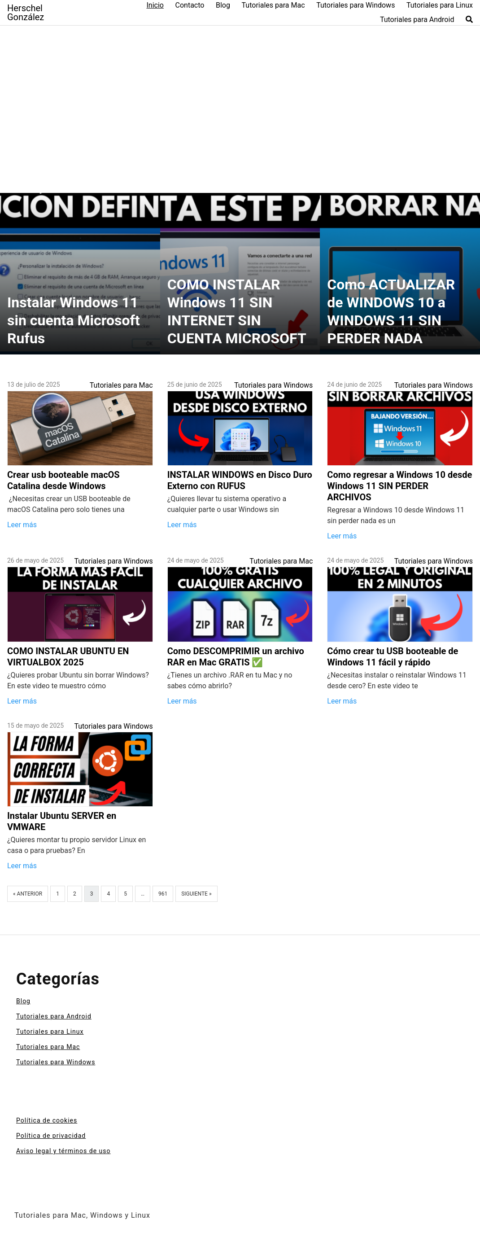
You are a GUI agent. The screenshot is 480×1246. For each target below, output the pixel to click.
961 (162, 894)
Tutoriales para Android (417, 19)
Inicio (154, 5)
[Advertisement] (240, 100)
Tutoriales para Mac (273, 5)
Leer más (22, 524)
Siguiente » (196, 894)
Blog (223, 5)
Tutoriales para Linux (439, 5)
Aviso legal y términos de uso (63, 1150)
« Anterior (27, 894)
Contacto (190, 5)
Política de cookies (46, 1120)
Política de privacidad (51, 1135)
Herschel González (25, 13)
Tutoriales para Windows (355, 5)
